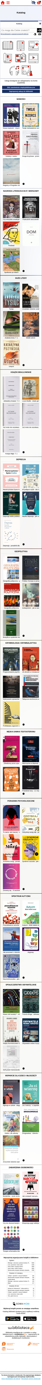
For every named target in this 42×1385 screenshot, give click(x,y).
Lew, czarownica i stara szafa (15, 1264)
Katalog (19, 24)
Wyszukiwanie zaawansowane (11, 34)
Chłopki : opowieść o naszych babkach (17, 1275)
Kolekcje (25, 34)
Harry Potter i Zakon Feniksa (15, 1268)
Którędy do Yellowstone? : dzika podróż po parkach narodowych (24, 1288)
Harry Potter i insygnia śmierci (15, 1266)
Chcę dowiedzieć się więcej (10, 1379)
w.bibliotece (20, 1334)
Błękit (9, 1283)
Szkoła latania (11, 1279)
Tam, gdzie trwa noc (13, 1296)
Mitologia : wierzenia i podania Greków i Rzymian (20, 1263)
